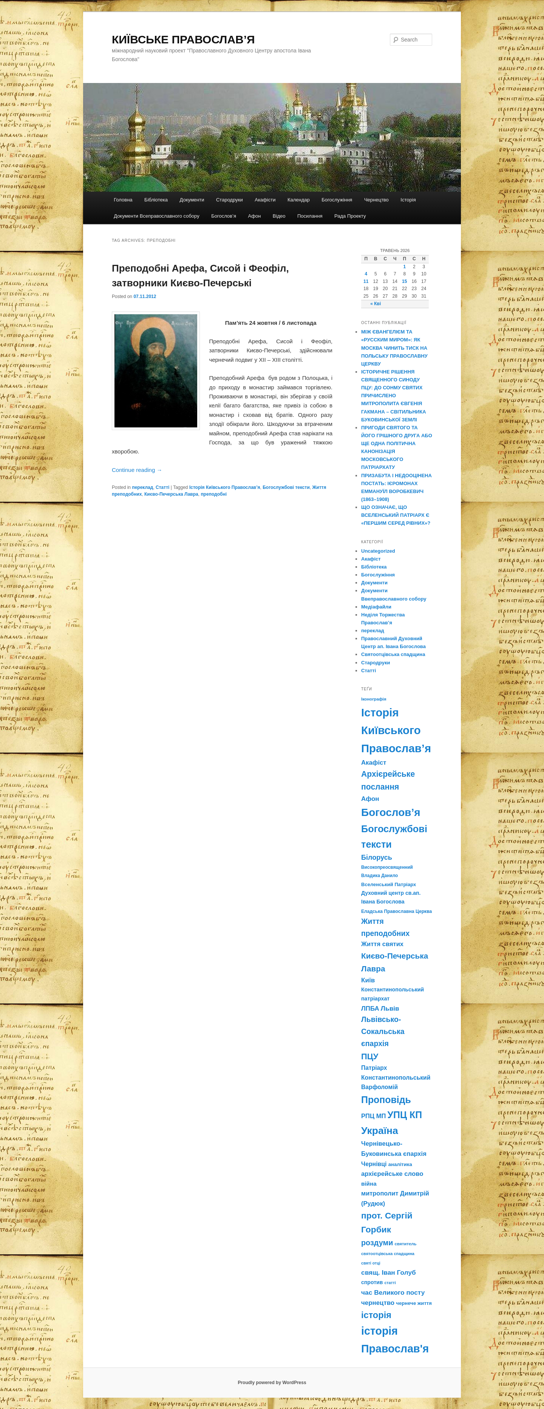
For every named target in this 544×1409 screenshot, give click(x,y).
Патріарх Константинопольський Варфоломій (395, 1077)
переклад (142, 487)
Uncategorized (378, 551)
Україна (379, 1130)
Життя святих (382, 944)
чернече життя (414, 1303)
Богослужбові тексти (286, 487)
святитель (406, 1244)
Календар (298, 200)
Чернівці (373, 1164)
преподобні (214, 494)
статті (390, 1282)
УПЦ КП (405, 1114)
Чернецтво (376, 200)
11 (365, 281)
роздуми (377, 1242)
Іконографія (373, 699)
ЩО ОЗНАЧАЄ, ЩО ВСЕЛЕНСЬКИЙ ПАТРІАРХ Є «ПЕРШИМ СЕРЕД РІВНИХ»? (395, 515)
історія (376, 1315)
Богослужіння (336, 200)
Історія (408, 200)
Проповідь (386, 1099)
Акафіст (371, 559)
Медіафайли (376, 607)
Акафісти (265, 200)
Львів (390, 1008)
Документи (192, 200)
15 (404, 281)
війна (369, 1183)
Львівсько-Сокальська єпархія (383, 1031)
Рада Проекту (350, 216)
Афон (254, 216)
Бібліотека (156, 200)
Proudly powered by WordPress (272, 1382)
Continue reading (137, 470)
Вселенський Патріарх (388, 884)
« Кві (375, 303)
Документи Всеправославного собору (156, 216)
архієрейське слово (392, 1173)
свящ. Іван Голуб (388, 1272)
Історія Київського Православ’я (224, 487)
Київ (368, 980)
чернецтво (377, 1302)
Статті (162, 487)
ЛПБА (370, 1008)
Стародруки (229, 200)
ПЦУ (369, 1056)
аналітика (400, 1164)
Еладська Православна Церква (396, 911)
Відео (279, 216)
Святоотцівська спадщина (393, 654)
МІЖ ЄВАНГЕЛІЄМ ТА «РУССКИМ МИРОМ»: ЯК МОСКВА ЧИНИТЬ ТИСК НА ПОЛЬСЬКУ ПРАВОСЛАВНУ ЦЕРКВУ (394, 348)
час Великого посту (393, 1292)
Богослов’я (223, 216)
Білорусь (376, 857)
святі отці (370, 1263)
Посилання (310, 216)
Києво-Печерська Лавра (171, 494)
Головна (123, 200)
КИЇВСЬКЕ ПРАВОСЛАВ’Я (183, 39)
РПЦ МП (373, 1116)
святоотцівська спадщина (387, 1253)
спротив (372, 1282)
